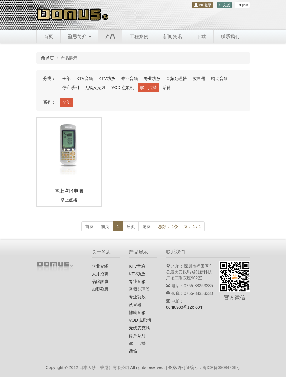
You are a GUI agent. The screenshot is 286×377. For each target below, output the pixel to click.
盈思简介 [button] (79, 36)
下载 (201, 36)
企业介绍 (100, 266)
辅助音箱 (219, 78)
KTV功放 (107, 78)
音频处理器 (176, 78)
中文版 (224, 5)
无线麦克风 (95, 87)
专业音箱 (129, 78)
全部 (66, 78)
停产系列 (70, 87)
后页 (131, 226)
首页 (48, 36)
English (242, 5)
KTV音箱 (84, 78)
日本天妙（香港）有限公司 (104, 367)
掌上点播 (148, 87)
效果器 (199, 78)
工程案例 (138, 36)
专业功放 (152, 78)
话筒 (166, 87)
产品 (110, 36)
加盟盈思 (100, 289)
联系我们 (230, 36)
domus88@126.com (184, 307)
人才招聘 (100, 273)
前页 (105, 226)
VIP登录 (203, 5)
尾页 (146, 226)
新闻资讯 (172, 36)
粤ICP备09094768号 (222, 367)
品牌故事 (100, 281)
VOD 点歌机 (122, 87)
